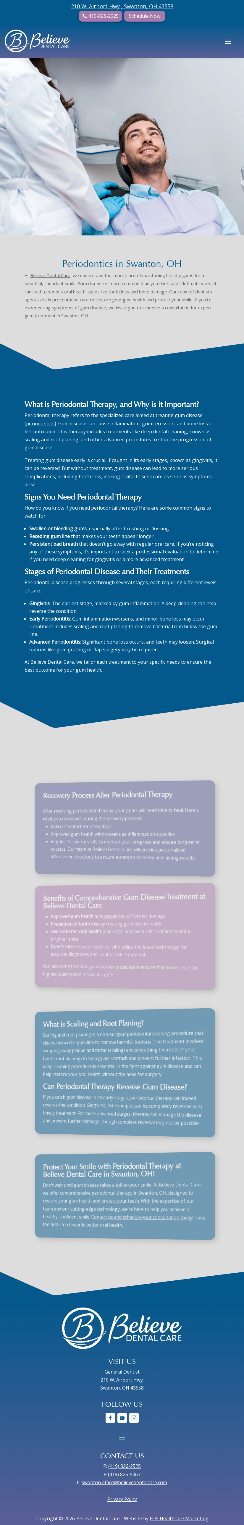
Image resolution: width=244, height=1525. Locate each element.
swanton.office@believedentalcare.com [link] (124, 1482)
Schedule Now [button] (144, 16)
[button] (228, 41)
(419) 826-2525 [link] (124, 1466)
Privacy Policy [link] (122, 1499)
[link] (37, 41)
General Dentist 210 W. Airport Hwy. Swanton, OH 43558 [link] (122, 1380)
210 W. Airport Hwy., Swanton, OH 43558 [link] (122, 6)
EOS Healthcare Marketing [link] (179, 1518)
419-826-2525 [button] (103, 16)
